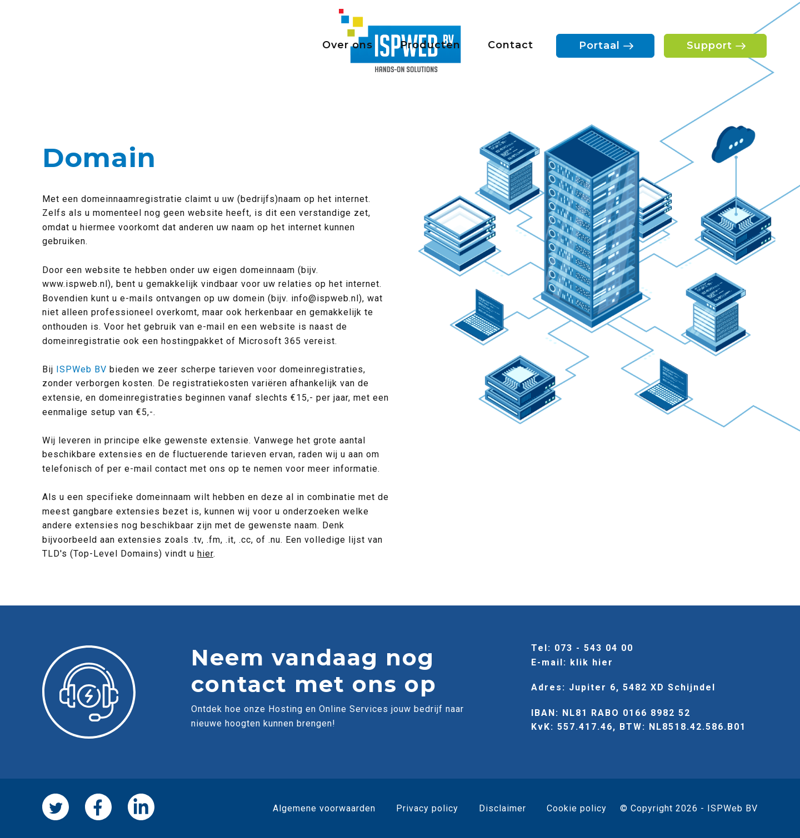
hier (205, 553)
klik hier (591, 662)
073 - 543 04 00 (593, 648)
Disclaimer (502, 808)
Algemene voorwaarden (324, 808)
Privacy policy (427, 808)
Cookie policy (577, 808)
